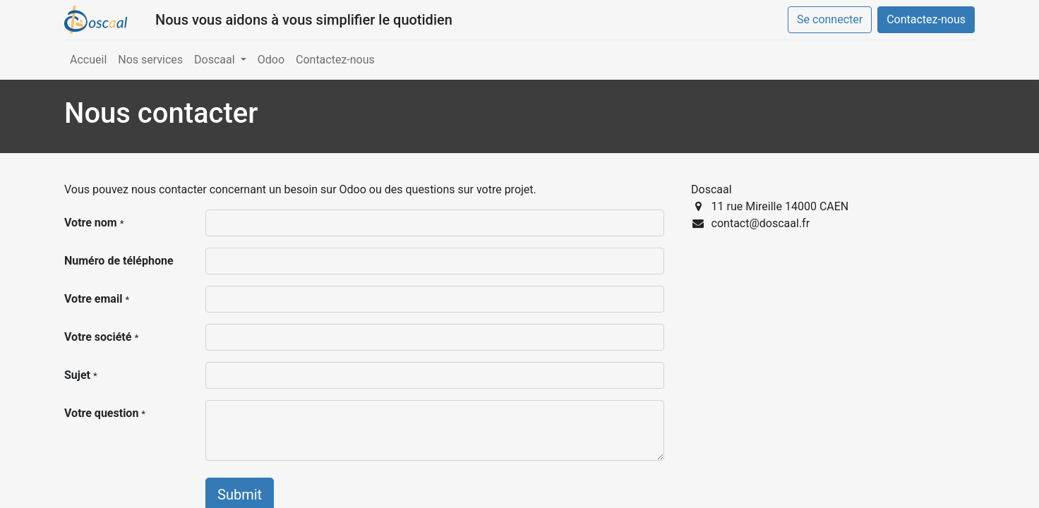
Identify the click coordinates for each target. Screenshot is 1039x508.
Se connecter (830, 19)
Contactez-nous (926, 19)
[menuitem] (88, 60)
